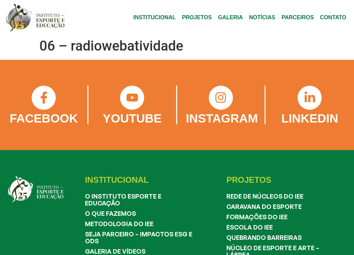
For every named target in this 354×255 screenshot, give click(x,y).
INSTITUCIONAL (154, 17)
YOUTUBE (132, 118)
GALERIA (230, 17)
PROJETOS (197, 17)
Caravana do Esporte (264, 206)
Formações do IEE (257, 217)
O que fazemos (110, 213)
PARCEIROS (297, 17)
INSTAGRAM (222, 118)
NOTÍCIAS (262, 17)
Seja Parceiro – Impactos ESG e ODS (138, 237)
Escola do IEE (249, 227)
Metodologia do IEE (119, 223)
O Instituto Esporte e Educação (123, 199)
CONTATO (333, 17)
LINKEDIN (309, 118)
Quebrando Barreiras (264, 237)
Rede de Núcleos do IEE (264, 196)
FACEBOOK (44, 118)
